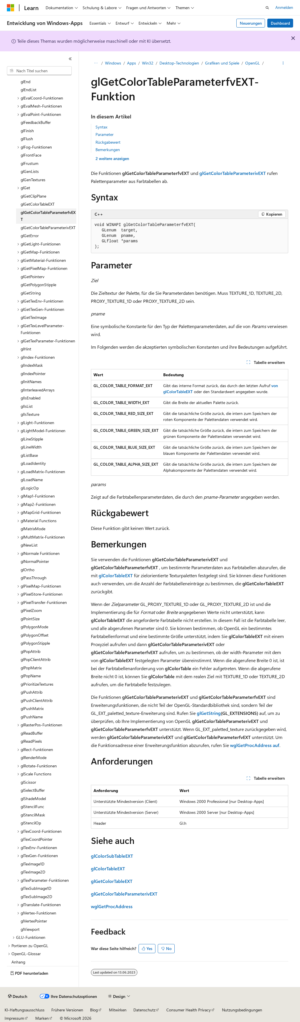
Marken (42, 1018)
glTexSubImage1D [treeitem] (36, 888)
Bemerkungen (108, 149)
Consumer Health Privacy (188, 1010)
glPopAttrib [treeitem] (30, 651)
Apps (131, 63)
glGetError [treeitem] (30, 235)
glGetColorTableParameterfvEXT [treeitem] (48, 216)
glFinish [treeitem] (27, 130)
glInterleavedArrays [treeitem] (37, 390)
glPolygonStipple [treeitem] (35, 643)
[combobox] (39, 70)
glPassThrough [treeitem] (33, 577)
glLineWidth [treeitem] (31, 447)
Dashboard (280, 23)
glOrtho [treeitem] (27, 569)
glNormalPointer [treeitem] (35, 561)
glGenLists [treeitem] (30, 171)
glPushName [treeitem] (32, 716)
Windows (113, 63)
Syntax (101, 127)
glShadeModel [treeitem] (33, 798)
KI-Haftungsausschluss (24, 1010)
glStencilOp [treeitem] (31, 823)
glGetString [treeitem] (31, 293)
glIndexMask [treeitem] (32, 365)
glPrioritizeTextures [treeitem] (37, 684)
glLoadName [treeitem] (32, 479)
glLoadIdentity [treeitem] (33, 463)
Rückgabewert (108, 142)
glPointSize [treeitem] (30, 618)
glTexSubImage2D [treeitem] (36, 896)
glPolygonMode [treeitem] (34, 626)
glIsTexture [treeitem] (30, 414)
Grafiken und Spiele (222, 63)
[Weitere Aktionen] (283, 63)
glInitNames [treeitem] (31, 381)
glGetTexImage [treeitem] (33, 317)
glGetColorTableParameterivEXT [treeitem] (48, 227)
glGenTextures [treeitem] (33, 179)
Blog (94, 1010)
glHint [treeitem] (26, 349)
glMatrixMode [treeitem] (33, 528)
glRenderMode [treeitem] (33, 757)
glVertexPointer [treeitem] (34, 921)
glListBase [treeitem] (29, 455)
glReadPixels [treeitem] (31, 741)
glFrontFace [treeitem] (31, 155)
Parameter (105, 134)
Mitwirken (117, 1010)
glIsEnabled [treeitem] (30, 398)
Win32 (147, 63)
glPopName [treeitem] (31, 675)
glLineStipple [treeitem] (32, 439)
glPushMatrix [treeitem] (32, 708)
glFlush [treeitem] (27, 138)
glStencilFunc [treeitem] (32, 806)
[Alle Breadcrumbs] (96, 63)
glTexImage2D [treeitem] (33, 872)
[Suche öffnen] (267, 8)
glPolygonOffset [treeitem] (34, 635)
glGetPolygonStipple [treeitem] (38, 284)
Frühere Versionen (67, 1010)
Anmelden (284, 7)
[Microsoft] (10, 7)
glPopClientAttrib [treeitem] (35, 659)
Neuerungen (251, 23)
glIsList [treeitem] (27, 406)
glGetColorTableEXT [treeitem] (37, 204)
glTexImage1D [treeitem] (32, 864)
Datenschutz (144, 1010)
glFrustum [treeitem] (29, 163)
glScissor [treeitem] (28, 782)
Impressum (14, 1018)
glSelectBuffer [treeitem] (33, 790)
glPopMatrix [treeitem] (31, 667)
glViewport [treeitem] (30, 929)
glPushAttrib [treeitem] (31, 692)
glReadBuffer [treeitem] (32, 733)
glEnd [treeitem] (25, 81)
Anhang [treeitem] (18, 962)
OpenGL (252, 63)
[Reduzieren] (70, 59)
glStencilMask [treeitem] (33, 815)
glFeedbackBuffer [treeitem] (36, 122)
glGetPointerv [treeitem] (32, 276)
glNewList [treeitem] (29, 545)
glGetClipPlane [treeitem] (33, 196)
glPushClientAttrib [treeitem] (36, 700)
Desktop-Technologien (179, 63)
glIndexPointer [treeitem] (33, 373)
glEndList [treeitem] (28, 89)
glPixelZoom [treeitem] (31, 610)
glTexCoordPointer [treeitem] (36, 839)
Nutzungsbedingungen (242, 1010)
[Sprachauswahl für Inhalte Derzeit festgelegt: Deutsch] (18, 996)
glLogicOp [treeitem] (30, 488)
